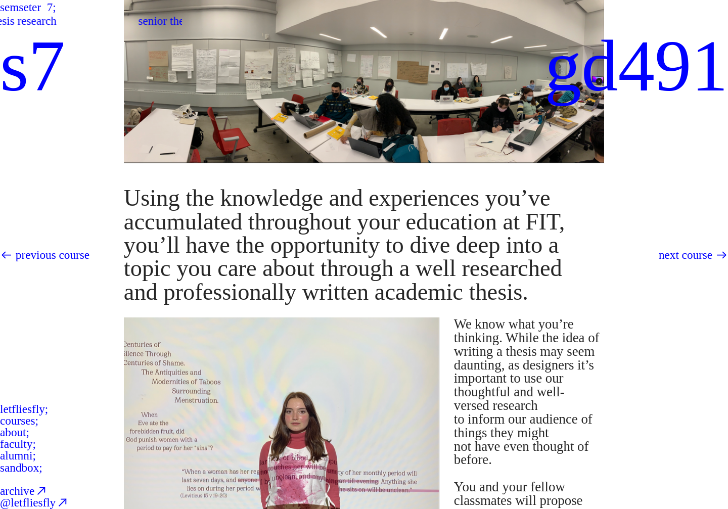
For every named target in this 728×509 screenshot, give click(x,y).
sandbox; (21, 467)
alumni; (18, 455)
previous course (52, 254)
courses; (19, 420)
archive (24, 490)
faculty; (18, 443)
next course (685, 254)
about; (14, 432)
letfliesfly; (24, 408)
